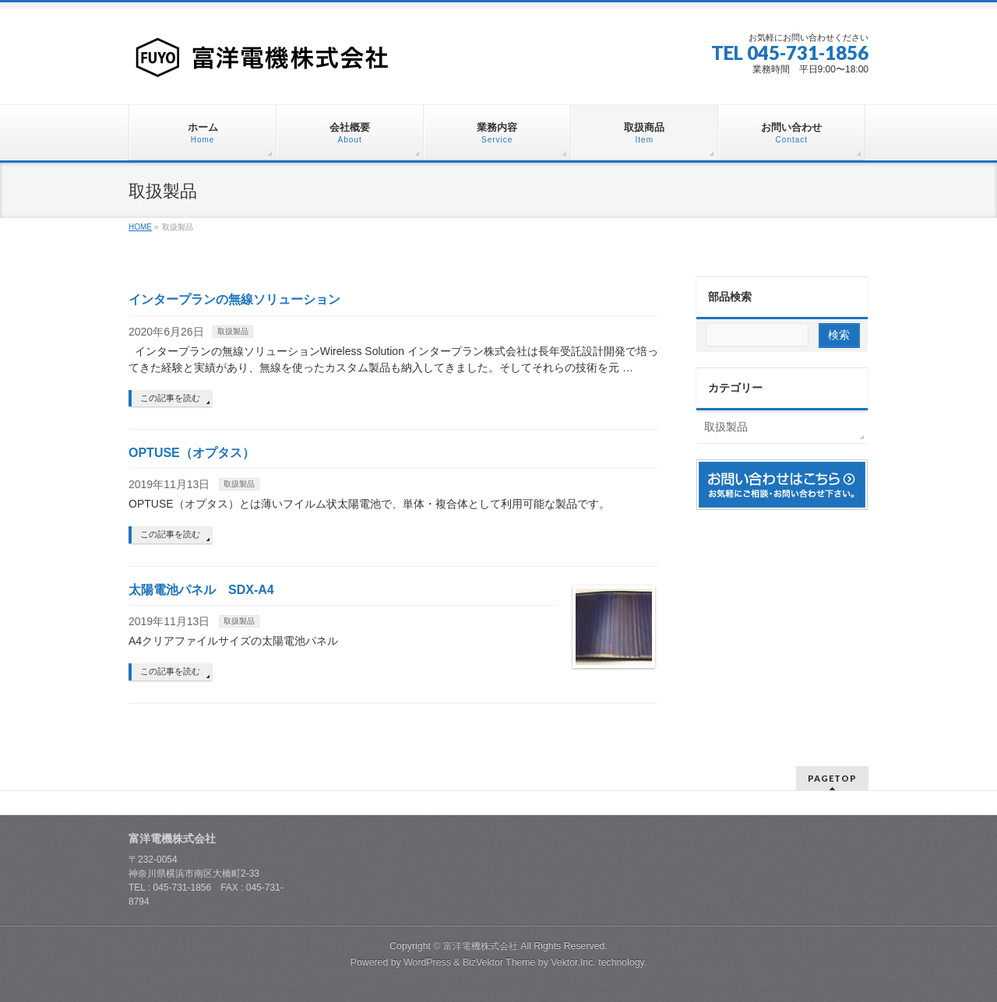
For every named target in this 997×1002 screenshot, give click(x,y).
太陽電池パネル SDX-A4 (201, 589)
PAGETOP (832, 778)
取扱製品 (232, 331)
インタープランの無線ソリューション (234, 299)
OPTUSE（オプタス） (192, 452)
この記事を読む (170, 398)
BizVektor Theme (499, 962)
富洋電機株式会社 (480, 945)
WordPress (427, 962)
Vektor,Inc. (573, 962)
